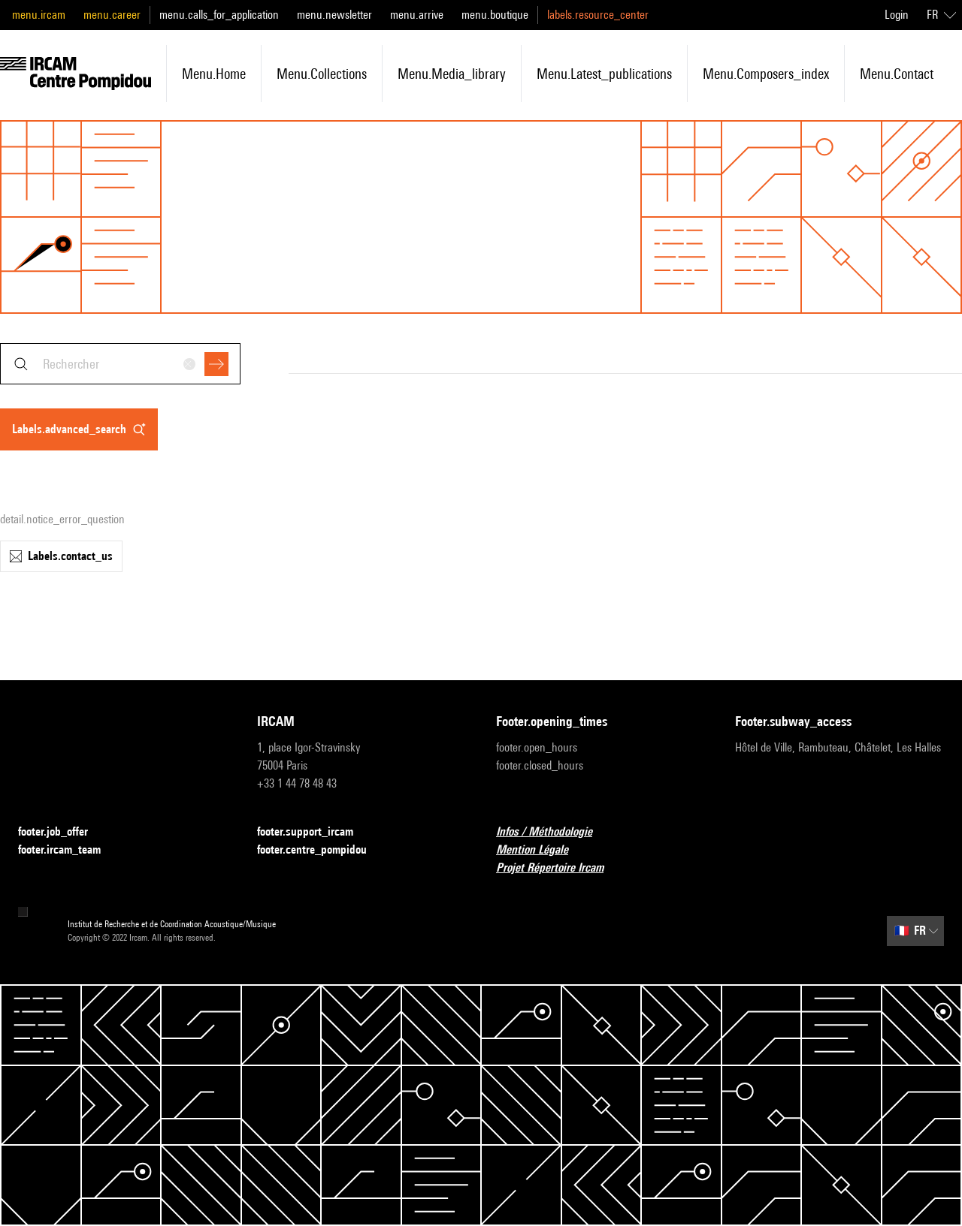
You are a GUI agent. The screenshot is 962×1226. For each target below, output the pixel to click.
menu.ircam (38, 15)
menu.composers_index (766, 73)
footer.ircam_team (68, 850)
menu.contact (896, 73)
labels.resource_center (598, 15)
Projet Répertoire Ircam (559, 868)
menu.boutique (494, 15)
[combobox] (120, 363)
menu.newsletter (334, 15)
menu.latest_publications (604, 73)
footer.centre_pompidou (321, 850)
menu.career (112, 15)
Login (897, 15)
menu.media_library (452, 73)
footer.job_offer (62, 832)
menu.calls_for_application (219, 15)
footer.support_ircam (314, 832)
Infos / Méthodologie (553, 832)
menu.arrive (416, 15)
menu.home (214, 73)
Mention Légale (541, 850)
